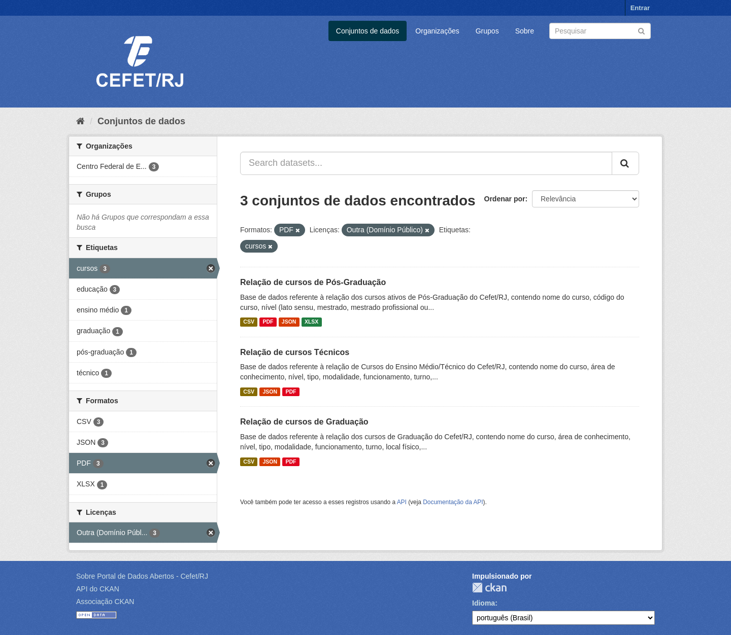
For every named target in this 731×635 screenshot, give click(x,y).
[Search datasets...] (426, 163)
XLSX (311, 322)
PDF (267, 322)
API (402, 502)
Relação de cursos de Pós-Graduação (313, 282)
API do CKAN (97, 589)
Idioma (483, 603)
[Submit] (641, 30)
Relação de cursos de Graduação (304, 421)
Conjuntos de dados (368, 31)
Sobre (524, 31)
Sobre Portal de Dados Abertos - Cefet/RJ (142, 576)
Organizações (437, 31)
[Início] (80, 121)
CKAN (489, 587)
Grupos (487, 31)
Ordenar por (504, 199)
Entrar (640, 8)
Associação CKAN (105, 601)
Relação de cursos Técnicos (294, 352)
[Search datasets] (600, 31)
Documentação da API (453, 502)
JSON (289, 322)
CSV (248, 322)
